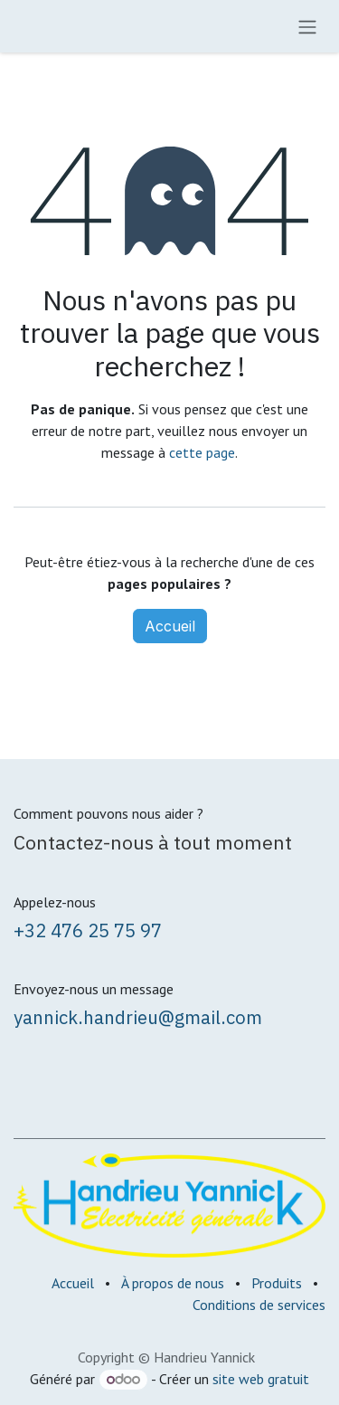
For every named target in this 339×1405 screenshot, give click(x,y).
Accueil (170, 626)
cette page (202, 452)
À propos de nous (172, 1283)
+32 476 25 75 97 (88, 930)
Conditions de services (259, 1305)
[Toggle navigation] (307, 26)
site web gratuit (260, 1379)
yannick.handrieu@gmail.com (138, 1017)
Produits (276, 1283)
